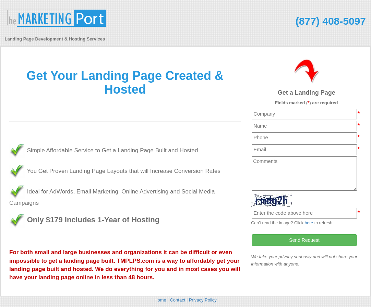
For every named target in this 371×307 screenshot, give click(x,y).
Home (160, 300)
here (308, 223)
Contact (177, 300)
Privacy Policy (203, 300)
